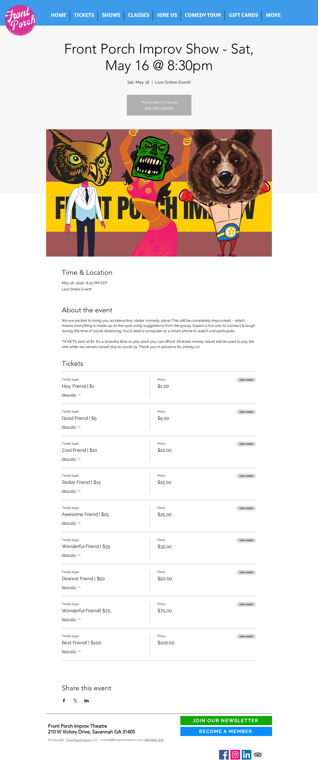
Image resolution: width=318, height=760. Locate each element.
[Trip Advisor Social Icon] (258, 755)
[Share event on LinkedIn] (86, 700)
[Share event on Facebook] (64, 700)
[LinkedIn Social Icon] (246, 755)
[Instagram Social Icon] (235, 755)
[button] (167, 15)
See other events (159, 108)
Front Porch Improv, (79, 740)
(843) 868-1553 (153, 740)
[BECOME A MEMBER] (226, 731)
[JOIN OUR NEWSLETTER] (226, 720)
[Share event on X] (75, 700)
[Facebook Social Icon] (224, 755)
